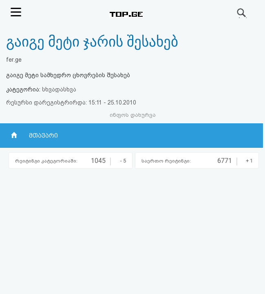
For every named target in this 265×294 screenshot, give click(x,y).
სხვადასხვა (59, 89)
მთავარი (43, 135)
